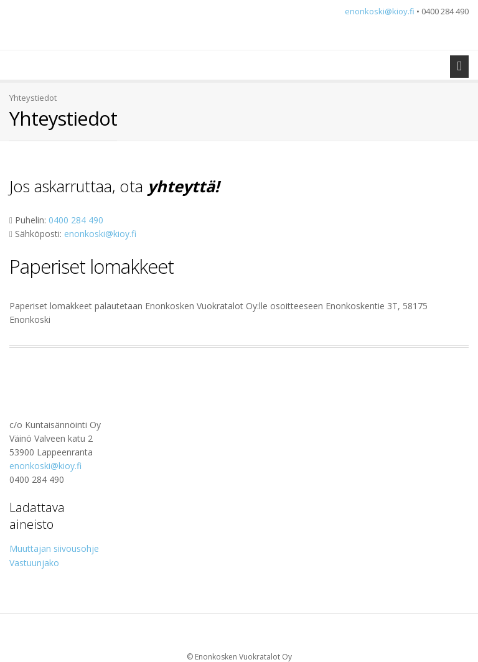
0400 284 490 (76, 220)
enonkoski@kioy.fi (380, 11)
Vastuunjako (34, 563)
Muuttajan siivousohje (54, 548)
